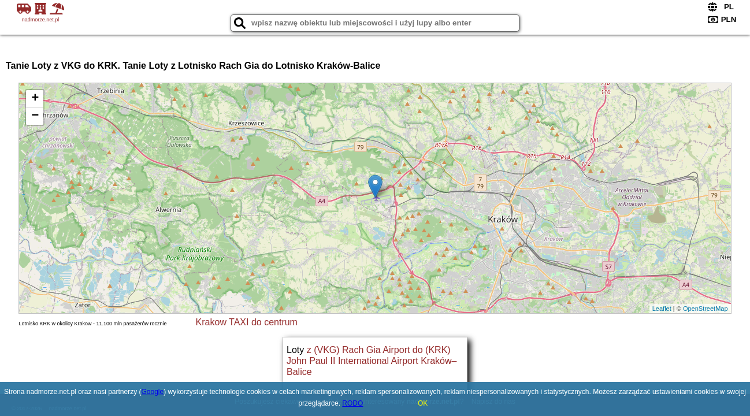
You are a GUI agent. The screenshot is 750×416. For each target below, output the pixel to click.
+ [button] (35, 98)
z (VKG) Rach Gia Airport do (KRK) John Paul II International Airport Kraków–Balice (371, 361)
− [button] (35, 116)
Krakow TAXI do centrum (247, 322)
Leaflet (661, 308)
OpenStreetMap (705, 308)
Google (153, 392)
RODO (352, 403)
